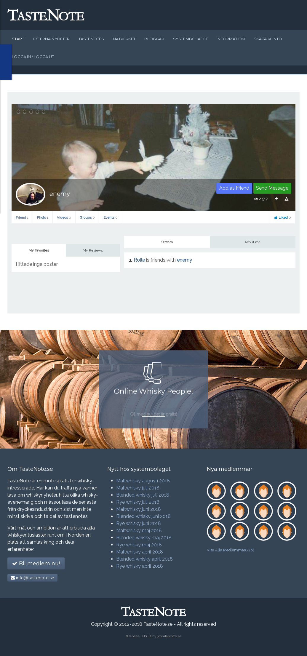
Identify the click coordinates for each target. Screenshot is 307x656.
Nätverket (124, 38)
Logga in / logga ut (33, 56)
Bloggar (154, 38)
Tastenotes (91, 38)
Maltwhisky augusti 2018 (143, 481)
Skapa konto (268, 38)
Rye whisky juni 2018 (138, 523)
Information (231, 38)
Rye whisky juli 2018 (137, 502)
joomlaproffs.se (169, 636)
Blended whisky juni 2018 (143, 516)
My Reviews (93, 250)
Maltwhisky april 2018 (139, 552)
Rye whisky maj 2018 (139, 545)
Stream (167, 242)
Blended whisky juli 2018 (142, 495)
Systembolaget (190, 38)
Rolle (139, 260)
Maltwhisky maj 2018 (139, 530)
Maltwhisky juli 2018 (137, 488)
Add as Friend (234, 188)
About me (252, 242)
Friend (22, 217)
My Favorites (38, 250)
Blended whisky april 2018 (144, 559)
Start (18, 38)
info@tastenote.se (32, 577)
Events (110, 217)
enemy (184, 260)
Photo (42, 217)
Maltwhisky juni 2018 (138, 509)
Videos (64, 217)
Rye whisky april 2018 (139, 566)
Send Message (272, 188)
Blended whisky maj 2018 (144, 537)
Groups (87, 217)
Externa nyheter (51, 38)
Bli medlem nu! (36, 563)
